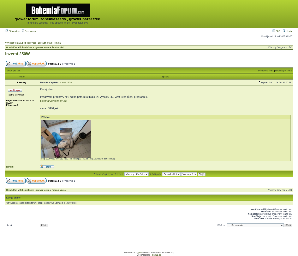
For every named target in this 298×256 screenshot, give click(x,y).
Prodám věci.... (59, 47)
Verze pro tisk (13, 71)
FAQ (276, 31)
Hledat (287, 31)
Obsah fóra (11, 47)
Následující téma (283, 71)
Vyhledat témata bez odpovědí (20, 43)
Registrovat (29, 31)
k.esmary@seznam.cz (53, 100)
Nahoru (9, 167)
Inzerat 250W (17, 53)
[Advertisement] (217, 14)
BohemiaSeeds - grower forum (34, 47)
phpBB (139, 252)
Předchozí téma (266, 71)
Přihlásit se (13, 31)
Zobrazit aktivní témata (49, 43)
